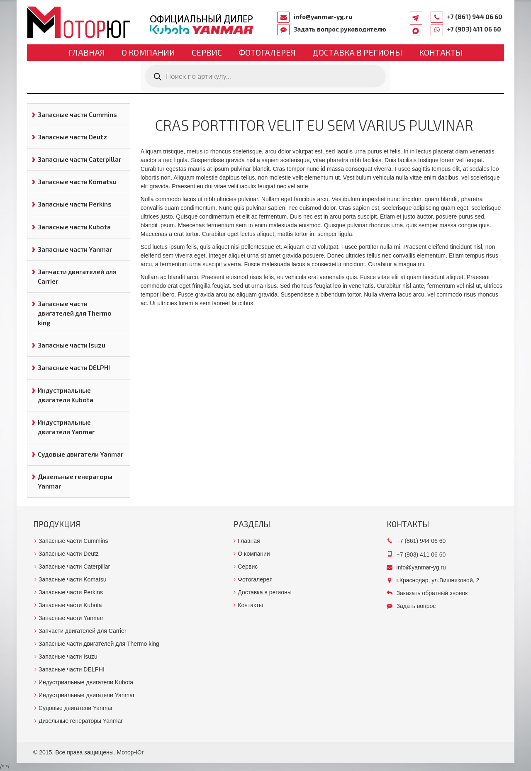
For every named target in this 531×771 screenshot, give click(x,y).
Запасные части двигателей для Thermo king (75, 313)
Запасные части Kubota (74, 227)
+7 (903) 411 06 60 (474, 29)
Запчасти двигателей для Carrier (77, 276)
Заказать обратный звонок (432, 593)
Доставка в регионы (357, 52)
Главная (86, 52)
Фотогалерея (267, 52)
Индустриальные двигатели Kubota (65, 395)
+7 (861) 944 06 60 (474, 16)
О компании (148, 52)
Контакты (441, 52)
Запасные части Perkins (75, 204)
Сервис (207, 52)
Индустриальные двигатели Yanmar (66, 426)
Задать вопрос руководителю (340, 29)
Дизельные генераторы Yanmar (75, 481)
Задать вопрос (416, 606)
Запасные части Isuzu (71, 345)
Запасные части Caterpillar (79, 159)
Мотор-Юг (130, 752)
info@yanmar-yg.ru (323, 16)
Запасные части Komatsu (77, 181)
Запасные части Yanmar (75, 249)
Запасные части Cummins (77, 114)
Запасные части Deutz (72, 137)
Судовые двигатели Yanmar (80, 454)
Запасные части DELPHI (74, 367)
